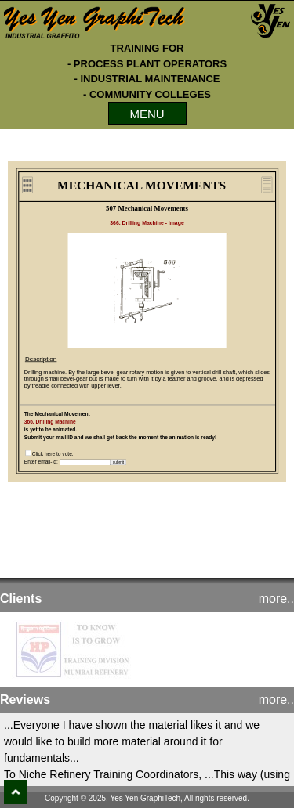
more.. (276, 598)
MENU (146, 114)
